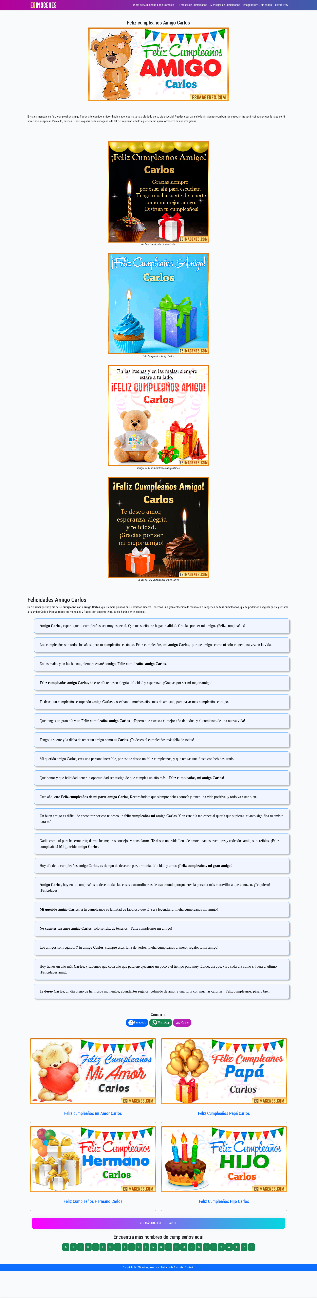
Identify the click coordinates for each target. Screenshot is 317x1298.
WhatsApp (161, 1022)
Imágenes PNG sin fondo (257, 5)
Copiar (182, 1022)
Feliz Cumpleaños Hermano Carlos (93, 1201)
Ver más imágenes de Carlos (158, 1223)
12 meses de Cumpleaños (192, 5)
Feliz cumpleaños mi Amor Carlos (93, 1113)
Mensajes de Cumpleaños (225, 5)
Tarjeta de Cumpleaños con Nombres (152, 5)
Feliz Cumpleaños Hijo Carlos (224, 1201)
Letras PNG (281, 5)
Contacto (189, 1267)
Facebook (137, 1022)
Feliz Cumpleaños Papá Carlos (224, 1113)
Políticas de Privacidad (172, 1267)
